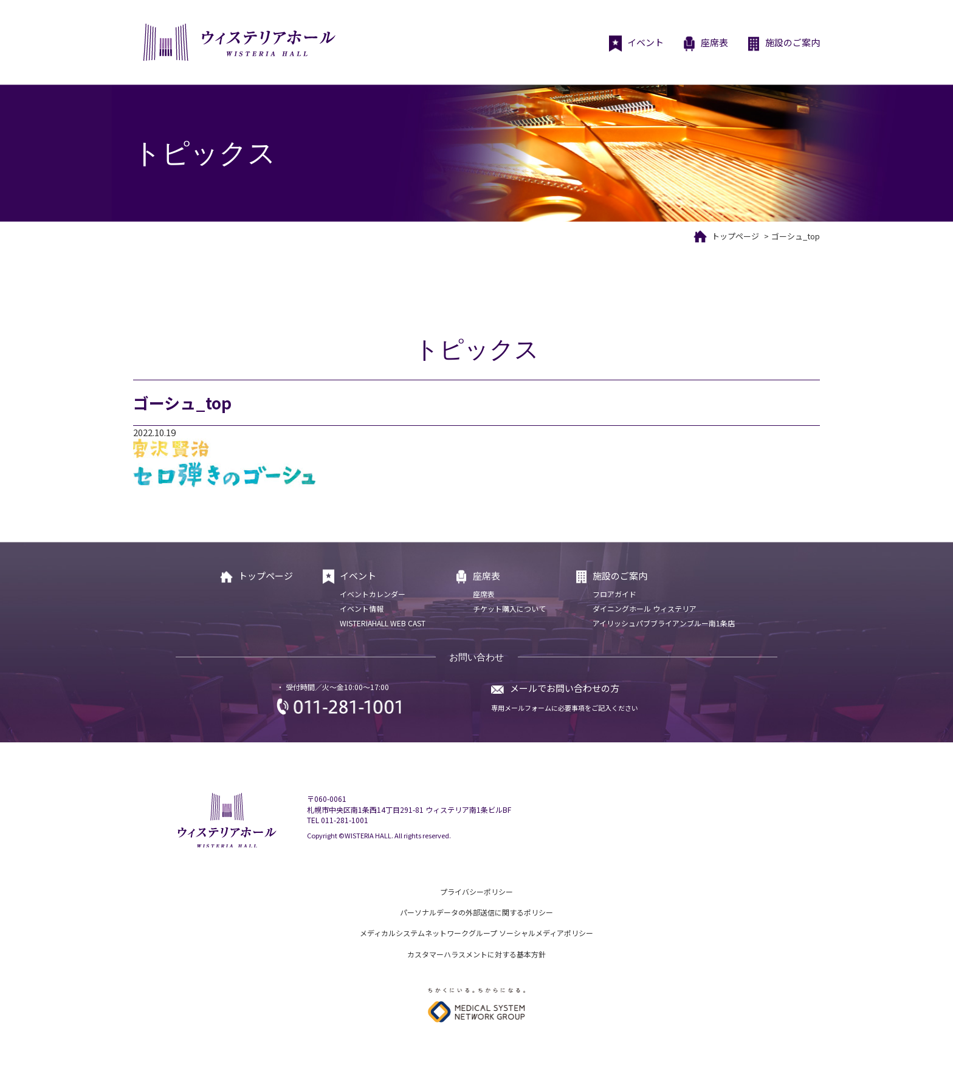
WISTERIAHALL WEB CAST (382, 623)
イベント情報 (362, 608)
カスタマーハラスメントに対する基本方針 (476, 954)
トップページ (735, 236)
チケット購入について (509, 608)
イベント (636, 43)
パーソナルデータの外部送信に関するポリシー (476, 912)
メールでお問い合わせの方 (564, 688)
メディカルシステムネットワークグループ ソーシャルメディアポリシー (476, 933)
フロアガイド (614, 594)
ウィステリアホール (238, 42)
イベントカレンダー (372, 594)
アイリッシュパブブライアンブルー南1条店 (664, 623)
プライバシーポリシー (476, 891)
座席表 (705, 43)
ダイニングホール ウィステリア (645, 608)
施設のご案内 (783, 43)
